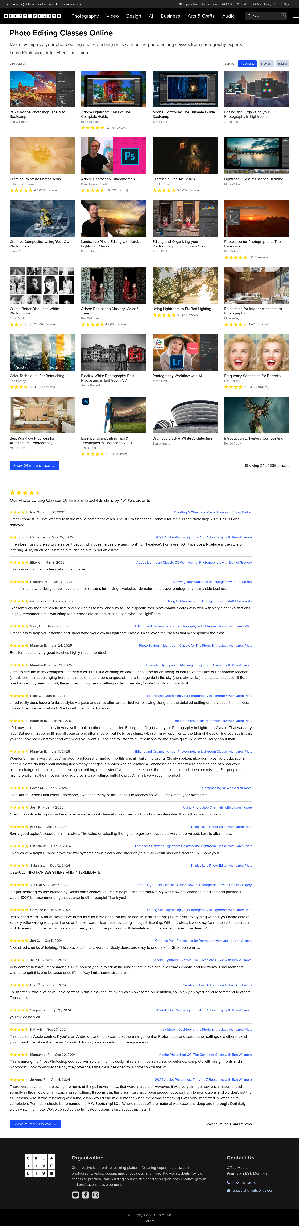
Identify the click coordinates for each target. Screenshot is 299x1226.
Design (133, 15)
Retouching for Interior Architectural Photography (253, 311)
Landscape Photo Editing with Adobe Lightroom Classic (111, 244)
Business (170, 15)
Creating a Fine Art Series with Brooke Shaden (217, 985)
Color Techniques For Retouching (37, 375)
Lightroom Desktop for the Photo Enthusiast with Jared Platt (207, 1029)
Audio (228, 15)
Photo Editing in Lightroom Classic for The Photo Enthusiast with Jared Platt (195, 646)
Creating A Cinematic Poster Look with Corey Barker (213, 512)
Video (112, 15)
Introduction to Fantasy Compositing (253, 438)
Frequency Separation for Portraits (252, 375)
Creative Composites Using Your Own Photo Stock (40, 244)
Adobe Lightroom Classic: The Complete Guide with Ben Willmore (203, 960)
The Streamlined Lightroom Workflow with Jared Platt (212, 721)
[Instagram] (95, 1195)
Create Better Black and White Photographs (34, 311)
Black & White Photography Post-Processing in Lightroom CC (108, 378)
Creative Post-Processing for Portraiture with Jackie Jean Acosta (203, 941)
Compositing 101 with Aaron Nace (227, 788)
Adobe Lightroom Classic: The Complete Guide (105, 114)
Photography (85, 15)
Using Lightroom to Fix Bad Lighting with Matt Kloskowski (209, 601)
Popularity (247, 63)
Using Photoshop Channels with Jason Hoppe (217, 807)
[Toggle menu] (296, 16)
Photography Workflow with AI (177, 375)
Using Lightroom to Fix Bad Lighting (182, 308)
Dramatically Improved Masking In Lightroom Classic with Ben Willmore (199, 665)
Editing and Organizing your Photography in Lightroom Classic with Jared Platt (193, 626)
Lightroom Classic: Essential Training (253, 179)
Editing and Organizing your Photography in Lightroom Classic (180, 244)
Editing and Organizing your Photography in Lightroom (247, 114)
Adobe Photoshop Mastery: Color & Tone (110, 311)
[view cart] (242, 4)
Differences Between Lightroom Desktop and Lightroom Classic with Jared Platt (192, 846)
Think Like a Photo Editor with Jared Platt (221, 827)
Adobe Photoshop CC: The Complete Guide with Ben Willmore (205, 1055)
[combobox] (266, 16)
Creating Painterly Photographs (35, 179)
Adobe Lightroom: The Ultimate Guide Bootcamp (184, 114)
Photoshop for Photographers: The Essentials (252, 244)
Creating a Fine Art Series (174, 179)
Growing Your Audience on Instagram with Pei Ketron (212, 582)
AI (151, 15)
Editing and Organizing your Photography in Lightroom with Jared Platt (199, 696)
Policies (149, 1221)
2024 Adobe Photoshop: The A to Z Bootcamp (39, 114)
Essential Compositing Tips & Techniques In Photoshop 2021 (106, 440)
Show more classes (34, 465)
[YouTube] (75, 1195)
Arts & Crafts (201, 15)
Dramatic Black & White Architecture (182, 438)
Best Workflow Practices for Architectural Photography (32, 440)
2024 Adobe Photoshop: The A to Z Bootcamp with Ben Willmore (203, 537)
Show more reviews (35, 1124)
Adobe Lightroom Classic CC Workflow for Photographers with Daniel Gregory (194, 562)
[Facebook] (85, 1195)
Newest (266, 63)
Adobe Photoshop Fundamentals (108, 179)
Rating (282, 63)
